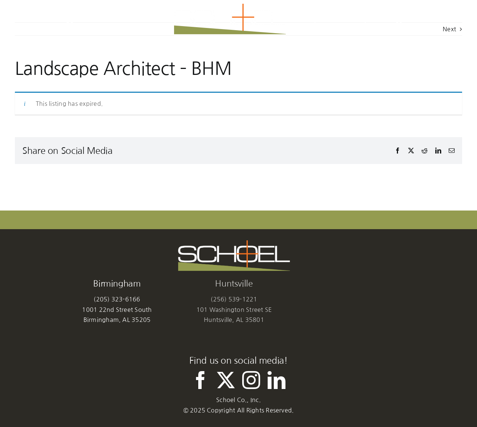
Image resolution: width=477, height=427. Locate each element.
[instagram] (251, 380)
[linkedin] (276, 380)
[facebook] (200, 380)
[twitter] (226, 380)
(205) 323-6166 (117, 299)
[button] (398, 19)
